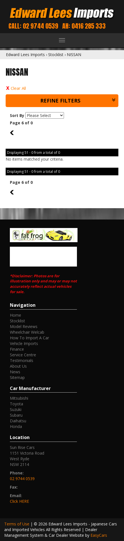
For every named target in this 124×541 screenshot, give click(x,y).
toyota (16, 403)
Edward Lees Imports (25, 54)
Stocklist (55, 54)
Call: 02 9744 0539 (33, 26)
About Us (18, 366)
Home (15, 315)
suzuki (15, 409)
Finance (17, 349)
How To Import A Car (29, 337)
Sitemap (17, 377)
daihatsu (18, 420)
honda (16, 426)
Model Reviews (23, 326)
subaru (16, 415)
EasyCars (98, 535)
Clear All (18, 88)
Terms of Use (17, 524)
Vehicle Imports (24, 343)
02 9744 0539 (22, 478)
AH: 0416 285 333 (84, 26)
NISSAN (74, 54)
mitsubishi (19, 398)
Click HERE (19, 501)
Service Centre (23, 354)
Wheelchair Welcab (27, 332)
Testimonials (21, 360)
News (15, 371)
